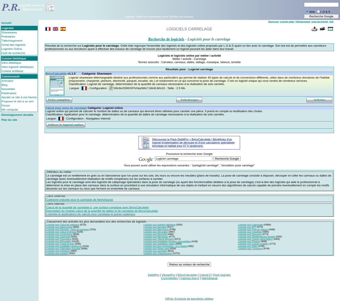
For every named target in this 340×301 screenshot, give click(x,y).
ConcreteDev (169, 278)
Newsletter (8, 89)
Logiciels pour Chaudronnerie (158, 253)
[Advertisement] (158, 8)
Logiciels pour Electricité (155, 234)
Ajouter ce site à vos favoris (19, 97)
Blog (4, 85)
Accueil (6, 23)
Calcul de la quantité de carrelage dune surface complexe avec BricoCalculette (97, 207)
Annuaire (7, 80)
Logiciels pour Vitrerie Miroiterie (159, 239)
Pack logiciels (222, 274)
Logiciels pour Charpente (58, 237)
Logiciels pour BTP (247, 227)
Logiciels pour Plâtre (248, 246)
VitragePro (168, 274)
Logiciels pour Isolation (57, 253)
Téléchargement (12, 40)
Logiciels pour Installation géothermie (64, 246)
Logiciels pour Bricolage (155, 227)
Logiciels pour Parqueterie (58, 239)
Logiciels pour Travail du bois (60, 244)
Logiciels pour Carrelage (155, 251)
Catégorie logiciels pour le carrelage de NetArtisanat (79, 199)
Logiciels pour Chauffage (250, 232)
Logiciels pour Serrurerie (250, 234)
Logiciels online (287, 21)
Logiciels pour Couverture (250, 248)
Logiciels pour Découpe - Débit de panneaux (67, 229)
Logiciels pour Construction (59, 234)
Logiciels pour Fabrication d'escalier (63, 248)
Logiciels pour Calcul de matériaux (62, 225)
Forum (6, 105)
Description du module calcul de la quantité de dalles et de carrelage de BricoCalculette (102, 211)
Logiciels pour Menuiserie (156, 237)
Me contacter (10, 109)
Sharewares (9, 32)
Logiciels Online (12, 49)
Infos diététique (11, 62)
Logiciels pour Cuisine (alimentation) (255, 239)
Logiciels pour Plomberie (58, 251)
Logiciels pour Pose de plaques (253, 229)
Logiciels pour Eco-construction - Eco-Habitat (165, 246)
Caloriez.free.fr (189, 278)
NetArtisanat (209, 278)
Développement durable (17, 114)
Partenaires (9, 93)
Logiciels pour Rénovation (58, 241)
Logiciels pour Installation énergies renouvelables (167, 241)
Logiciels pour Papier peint (156, 248)
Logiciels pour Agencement (59, 227)
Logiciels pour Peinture (249, 241)
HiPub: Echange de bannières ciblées (189, 298)
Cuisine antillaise (12, 71)
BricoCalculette (187, 274)
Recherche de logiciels (166, 39)
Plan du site (9, 119)
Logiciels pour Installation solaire (159, 244)
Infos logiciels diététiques (18, 67)
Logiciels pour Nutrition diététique (160, 225)
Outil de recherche (13, 53)
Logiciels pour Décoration (156, 232)
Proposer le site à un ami (17, 101)
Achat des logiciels (13, 44)
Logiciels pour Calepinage (250, 225)
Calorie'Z (205, 274)
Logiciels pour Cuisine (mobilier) (253, 244)
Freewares (8, 36)
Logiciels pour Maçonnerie (156, 229)
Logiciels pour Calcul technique (61, 232)
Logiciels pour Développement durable (256, 237)
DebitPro (153, 274)
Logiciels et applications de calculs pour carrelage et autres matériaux (90, 214)
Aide (331, 21)
